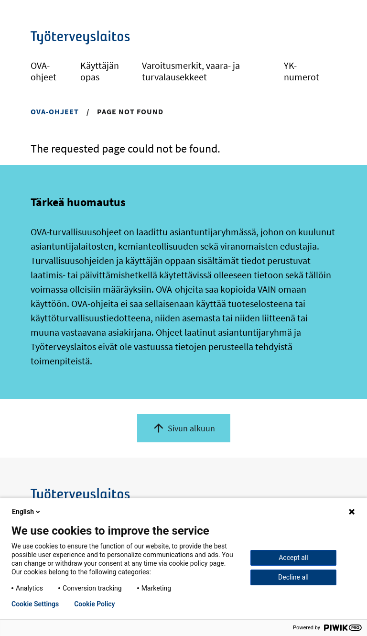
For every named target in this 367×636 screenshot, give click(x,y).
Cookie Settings (35, 604)
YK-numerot (301, 71)
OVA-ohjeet (43, 71)
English (27, 511)
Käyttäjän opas (99, 71)
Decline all (293, 577)
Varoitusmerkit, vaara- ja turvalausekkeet (191, 71)
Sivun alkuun (191, 428)
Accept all (293, 557)
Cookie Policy (94, 604)
